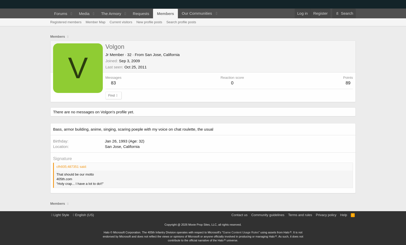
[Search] (344, 13)
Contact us (239, 215)
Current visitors (121, 22)
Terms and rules (300, 215)
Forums (60, 13)
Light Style (60, 215)
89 (348, 83)
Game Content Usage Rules (241, 232)
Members (165, 13)
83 (113, 83)
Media (84, 13)
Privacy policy (326, 215)
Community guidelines (267, 215)
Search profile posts (181, 22)
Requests (141, 13)
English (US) (83, 215)
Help (343, 215)
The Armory (111, 13)
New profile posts (149, 22)
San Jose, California (162, 54)
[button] (71, 13)
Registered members (66, 22)
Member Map (96, 22)
